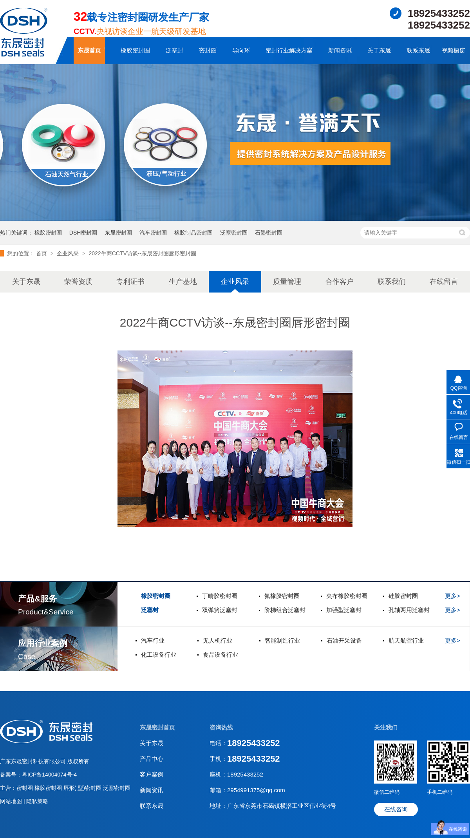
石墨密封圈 (268, 232)
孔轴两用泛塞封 (409, 610)
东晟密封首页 (157, 727)
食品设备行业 (220, 654)
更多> (452, 595)
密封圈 (208, 50)
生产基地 (183, 281)
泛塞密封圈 (234, 232)
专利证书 (130, 281)
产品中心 (151, 758)
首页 (42, 253)
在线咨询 (396, 809)
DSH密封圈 (83, 232)
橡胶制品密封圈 (193, 232)
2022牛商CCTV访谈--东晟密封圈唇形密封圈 (142, 253)
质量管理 (287, 281)
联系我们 (392, 281)
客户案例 (151, 774)
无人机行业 (217, 640)
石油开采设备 (344, 640)
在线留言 (444, 281)
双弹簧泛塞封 (219, 610)
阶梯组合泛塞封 (285, 610)
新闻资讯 (340, 50)
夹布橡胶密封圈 (346, 595)
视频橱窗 (453, 50)
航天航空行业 (406, 640)
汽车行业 (152, 640)
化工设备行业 (158, 654)
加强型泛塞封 (344, 610)
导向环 (241, 50)
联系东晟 (418, 50)
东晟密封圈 (118, 232)
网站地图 (12, 801)
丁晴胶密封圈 (219, 595)
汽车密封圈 (153, 232)
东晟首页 (89, 50)
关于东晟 (379, 50)
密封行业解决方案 (289, 50)
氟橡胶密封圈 (282, 595)
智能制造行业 (282, 640)
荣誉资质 (78, 281)
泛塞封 (174, 50)
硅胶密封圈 (403, 595)
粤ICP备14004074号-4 (49, 774)
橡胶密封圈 (135, 50)
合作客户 (339, 281)
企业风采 (68, 253)
